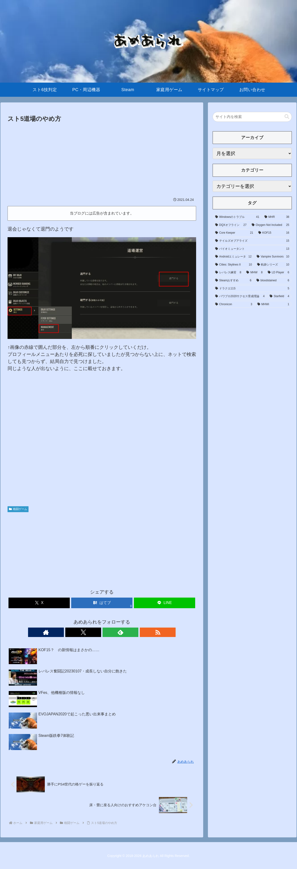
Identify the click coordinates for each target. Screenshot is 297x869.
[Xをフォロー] (96, 632)
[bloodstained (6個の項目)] (272, 280)
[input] (252, 117)
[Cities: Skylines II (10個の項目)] (233, 264)
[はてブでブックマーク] (101, 603)
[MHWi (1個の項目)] (273, 304)
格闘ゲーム (18, 509)
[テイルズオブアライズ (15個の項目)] (252, 241)
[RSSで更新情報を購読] (118, 632)
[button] (287, 116)
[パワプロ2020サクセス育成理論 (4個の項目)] (240, 296)
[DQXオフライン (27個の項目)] (231, 225)
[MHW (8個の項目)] (254, 272)
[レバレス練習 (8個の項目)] (228, 272)
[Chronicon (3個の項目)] (233, 304)
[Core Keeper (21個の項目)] (234, 232)
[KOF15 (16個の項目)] (273, 232)
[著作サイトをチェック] (85, 632)
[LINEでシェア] (164, 603)
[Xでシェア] (39, 603)
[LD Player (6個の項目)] (278, 272)
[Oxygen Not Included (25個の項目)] (270, 225)
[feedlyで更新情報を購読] (107, 632)
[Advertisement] (102, 160)
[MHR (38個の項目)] (276, 217)
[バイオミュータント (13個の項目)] (252, 249)
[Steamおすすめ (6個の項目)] (233, 280)
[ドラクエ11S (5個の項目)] (252, 288)
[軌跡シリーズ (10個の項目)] (273, 264)
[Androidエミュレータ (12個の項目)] (233, 256)
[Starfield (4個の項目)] (279, 296)
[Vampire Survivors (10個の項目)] (273, 256)
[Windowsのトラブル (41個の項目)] (237, 217)
